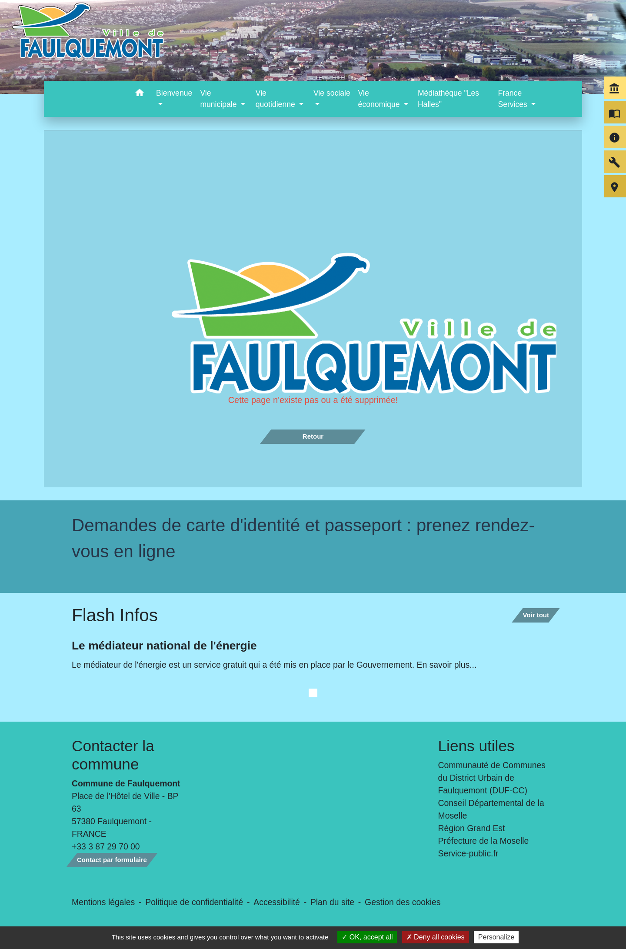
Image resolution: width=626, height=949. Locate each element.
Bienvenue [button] (174, 93)
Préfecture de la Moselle (483, 841)
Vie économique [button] (380, 99)
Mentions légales (103, 902)
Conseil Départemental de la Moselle (491, 809)
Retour (313, 436)
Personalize (496, 937)
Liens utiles (476, 745)
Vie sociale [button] (331, 93)
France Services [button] (513, 99)
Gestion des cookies (402, 902)
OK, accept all (367, 937)
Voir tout (536, 615)
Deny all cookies (435, 937)
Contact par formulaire (112, 859)
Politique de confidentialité (194, 902)
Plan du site (332, 902)
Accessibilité (276, 902)
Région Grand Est (471, 828)
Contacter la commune (113, 755)
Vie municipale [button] (219, 99)
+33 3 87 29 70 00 (106, 846)
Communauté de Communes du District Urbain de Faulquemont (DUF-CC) (492, 777)
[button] (139, 94)
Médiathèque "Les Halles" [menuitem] (448, 99)
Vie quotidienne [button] (276, 99)
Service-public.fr (468, 853)
